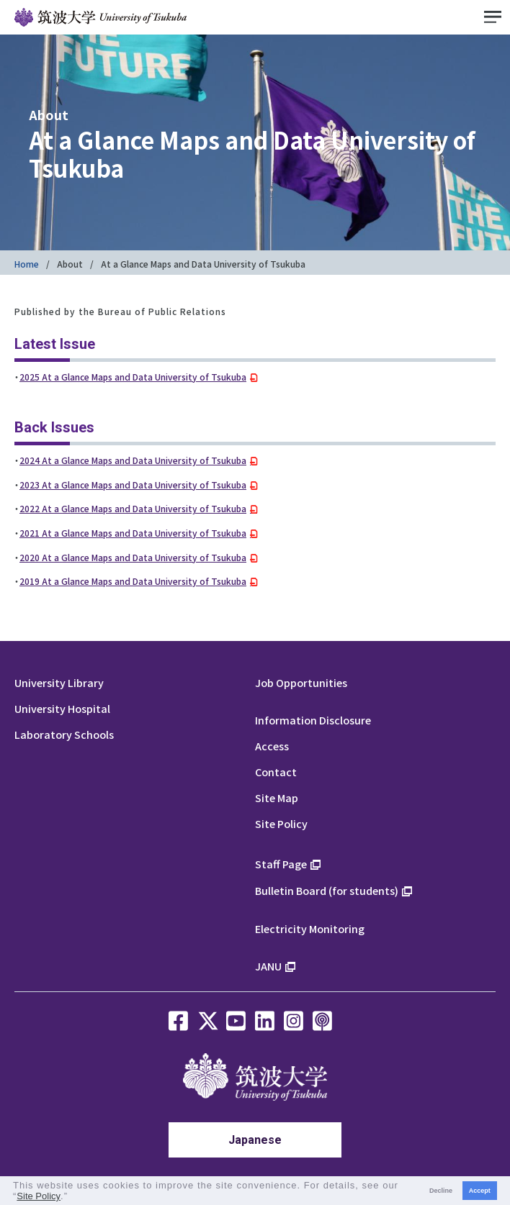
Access (272, 745)
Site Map (276, 797)
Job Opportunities (301, 682)
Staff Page (281, 863)
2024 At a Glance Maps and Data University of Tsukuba (132, 460)
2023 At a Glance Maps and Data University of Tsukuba (132, 484)
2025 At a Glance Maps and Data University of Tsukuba (132, 376)
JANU (268, 965)
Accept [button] (480, 1190)
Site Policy (281, 823)
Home (26, 264)
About (70, 264)
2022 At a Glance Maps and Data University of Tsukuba (132, 508)
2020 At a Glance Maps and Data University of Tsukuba (132, 557)
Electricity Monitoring (309, 928)
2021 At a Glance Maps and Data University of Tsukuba (132, 533)
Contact (276, 771)
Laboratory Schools (64, 734)
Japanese (255, 1140)
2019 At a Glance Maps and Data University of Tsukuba (132, 581)
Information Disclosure (313, 719)
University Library (59, 682)
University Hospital (62, 708)
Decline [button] (440, 1190)
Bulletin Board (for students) (326, 890)
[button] (73, 1197)
